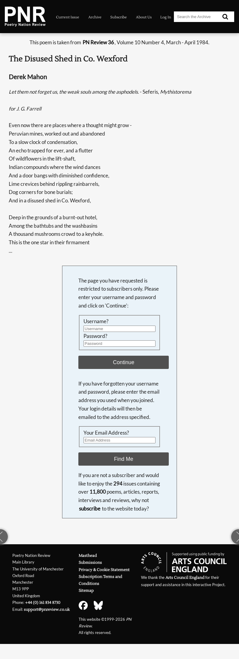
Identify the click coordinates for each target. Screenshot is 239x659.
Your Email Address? (106, 432)
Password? (95, 336)
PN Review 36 (98, 42)
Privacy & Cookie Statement (104, 569)
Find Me (123, 459)
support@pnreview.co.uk (47, 609)
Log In (165, 17)
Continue (123, 362)
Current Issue (67, 17)
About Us (144, 17)
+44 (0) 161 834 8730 (42, 602)
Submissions (90, 562)
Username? (95, 321)
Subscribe (118, 17)
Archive (95, 17)
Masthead (88, 555)
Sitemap (86, 590)
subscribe (89, 508)
